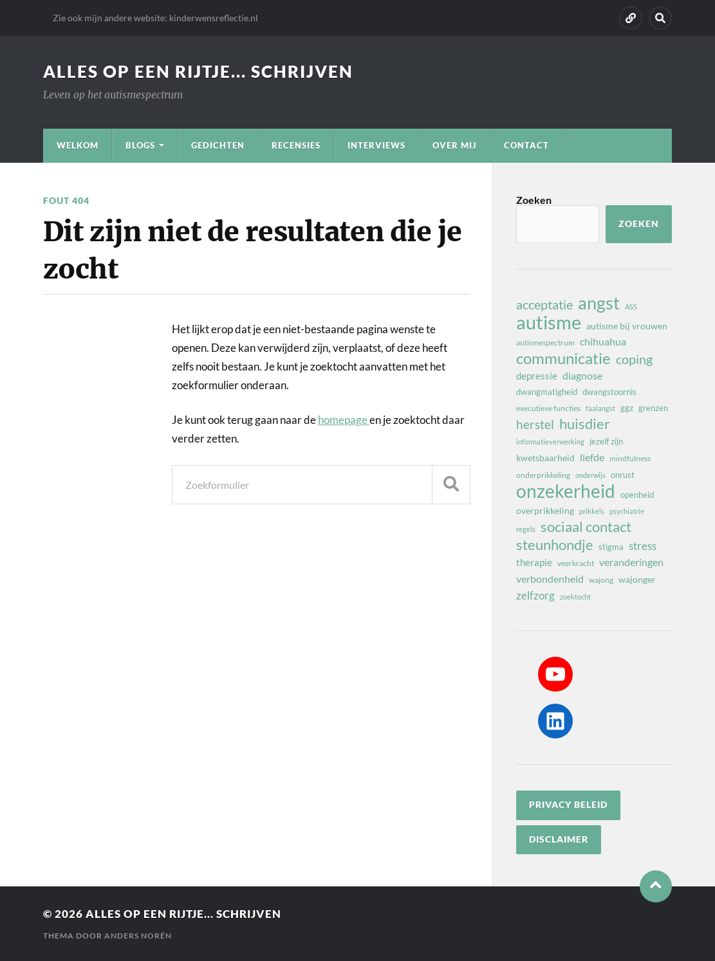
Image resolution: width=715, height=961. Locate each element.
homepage (343, 419)
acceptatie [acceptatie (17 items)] (544, 304)
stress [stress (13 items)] (642, 546)
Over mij (454, 145)
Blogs (140, 145)
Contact (526, 145)
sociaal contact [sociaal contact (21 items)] (586, 527)
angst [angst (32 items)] (599, 303)
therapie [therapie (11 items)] (534, 562)
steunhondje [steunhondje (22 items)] (554, 545)
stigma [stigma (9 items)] (611, 547)
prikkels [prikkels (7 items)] (591, 511)
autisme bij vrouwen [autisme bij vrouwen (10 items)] (626, 325)
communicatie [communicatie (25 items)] (563, 358)
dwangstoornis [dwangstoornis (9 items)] (609, 392)
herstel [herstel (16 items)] (535, 424)
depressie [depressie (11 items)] (536, 375)
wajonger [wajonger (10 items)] (637, 579)
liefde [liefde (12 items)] (592, 457)
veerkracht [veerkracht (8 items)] (575, 563)
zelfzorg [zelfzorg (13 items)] (535, 595)
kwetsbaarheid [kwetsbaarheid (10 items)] (545, 457)
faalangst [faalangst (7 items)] (600, 408)
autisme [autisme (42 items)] (548, 322)
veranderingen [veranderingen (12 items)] (631, 562)
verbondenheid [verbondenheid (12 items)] (550, 578)
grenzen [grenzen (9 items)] (653, 408)
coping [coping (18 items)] (634, 359)
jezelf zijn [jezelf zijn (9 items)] (606, 441)
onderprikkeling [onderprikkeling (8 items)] (543, 475)
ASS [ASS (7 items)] (631, 306)
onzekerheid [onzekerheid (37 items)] (565, 491)
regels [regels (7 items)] (525, 529)
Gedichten (218, 145)
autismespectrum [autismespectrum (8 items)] (545, 342)
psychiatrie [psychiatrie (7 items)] (626, 511)
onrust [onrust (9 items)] (623, 475)
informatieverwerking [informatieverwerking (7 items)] (550, 441)
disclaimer (558, 839)
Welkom (77, 145)
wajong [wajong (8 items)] (601, 580)
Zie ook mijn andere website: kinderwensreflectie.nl (155, 17)
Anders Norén (138, 935)
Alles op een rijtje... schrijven (198, 71)
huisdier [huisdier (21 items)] (584, 424)
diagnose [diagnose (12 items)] (582, 375)
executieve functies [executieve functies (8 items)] (548, 408)
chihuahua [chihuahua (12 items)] (603, 341)
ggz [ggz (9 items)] (626, 408)
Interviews (376, 145)
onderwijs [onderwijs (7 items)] (590, 475)
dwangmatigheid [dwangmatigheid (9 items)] (546, 392)
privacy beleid (568, 805)
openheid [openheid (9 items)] (637, 495)
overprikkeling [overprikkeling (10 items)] (545, 510)
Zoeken (534, 200)
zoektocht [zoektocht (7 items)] (575, 596)
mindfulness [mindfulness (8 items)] (630, 458)
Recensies (296, 145)
